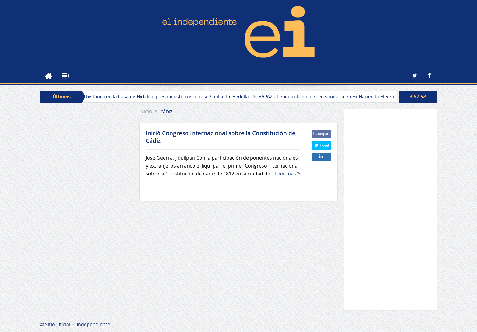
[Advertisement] (390, 208)
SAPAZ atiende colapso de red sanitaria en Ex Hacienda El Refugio (333, 96)
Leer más (287, 173)
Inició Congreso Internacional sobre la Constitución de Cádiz (220, 137)
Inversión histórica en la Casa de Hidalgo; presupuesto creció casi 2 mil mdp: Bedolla (159, 96)
